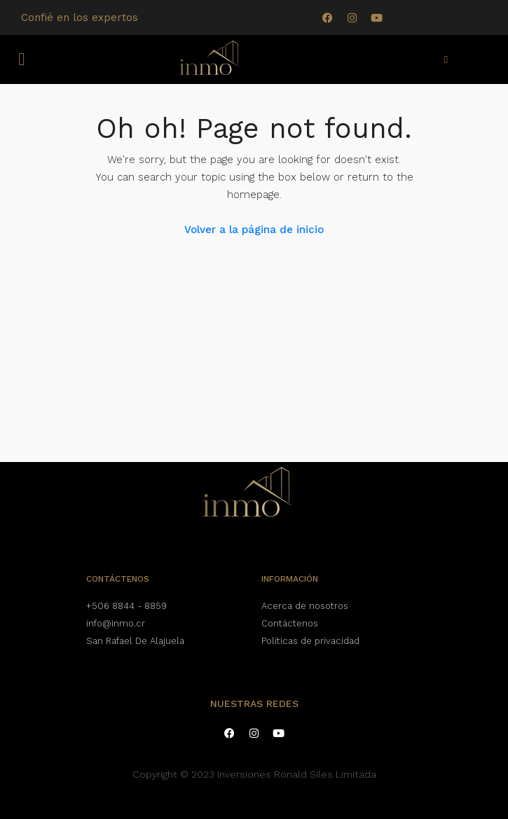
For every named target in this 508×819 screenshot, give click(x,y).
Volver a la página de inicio (254, 229)
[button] (21, 59)
